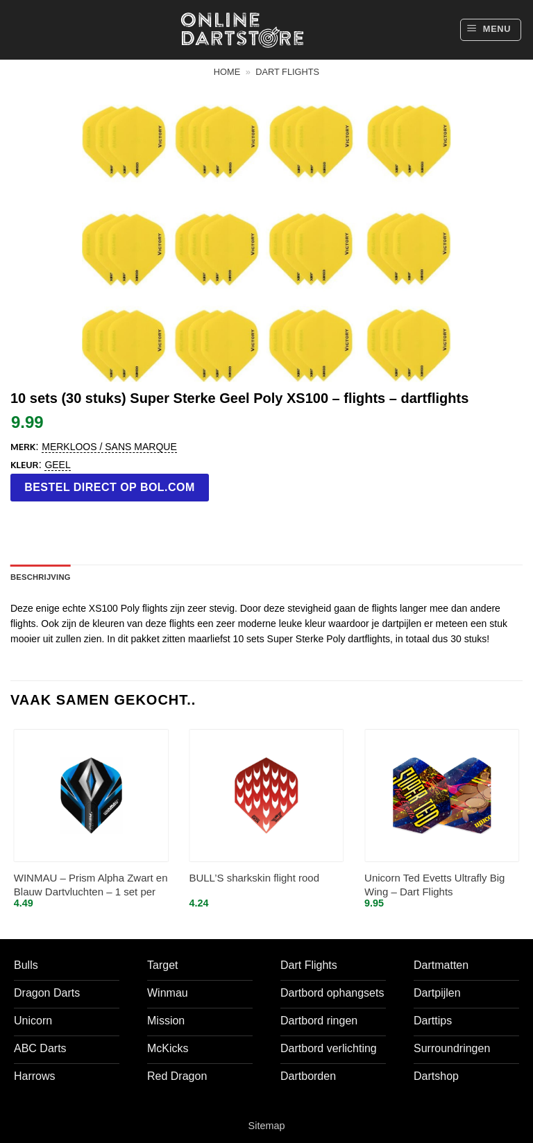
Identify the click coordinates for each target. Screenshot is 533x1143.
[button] (490, 30)
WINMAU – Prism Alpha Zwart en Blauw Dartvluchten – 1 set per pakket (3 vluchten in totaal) (91, 885)
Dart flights (287, 72)
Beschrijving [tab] (40, 577)
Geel (57, 464)
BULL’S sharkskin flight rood (254, 878)
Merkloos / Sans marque (109, 446)
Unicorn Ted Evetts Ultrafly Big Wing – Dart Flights (434, 884)
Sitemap (266, 1125)
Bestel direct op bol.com (109, 487)
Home (227, 72)
